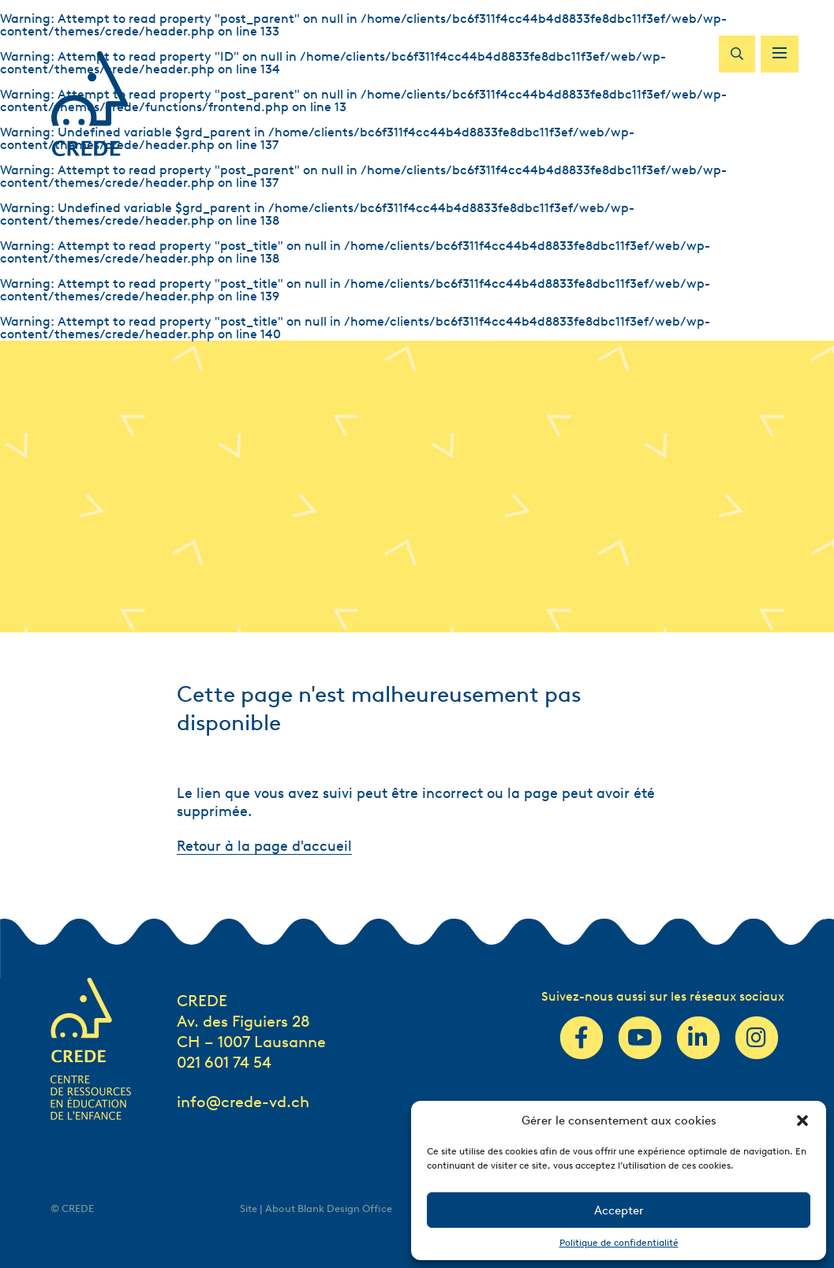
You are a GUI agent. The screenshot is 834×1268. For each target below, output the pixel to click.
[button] (802, 1120)
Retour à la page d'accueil (264, 846)
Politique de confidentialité (619, 1242)
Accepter (619, 1210)
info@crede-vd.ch (243, 1101)
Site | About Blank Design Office (316, 1208)
